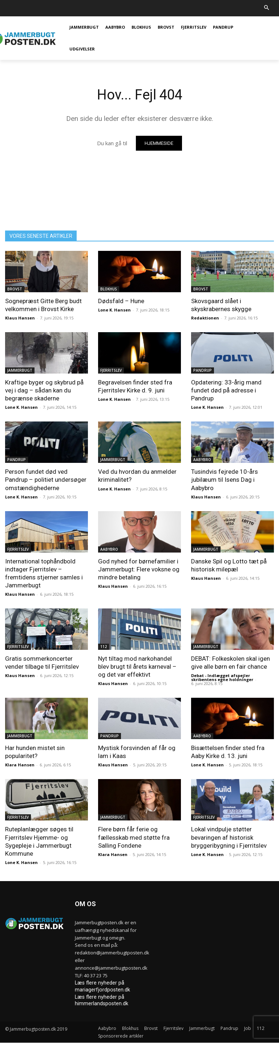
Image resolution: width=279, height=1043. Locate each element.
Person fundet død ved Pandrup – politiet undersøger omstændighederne (45, 479)
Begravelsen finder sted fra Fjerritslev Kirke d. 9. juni (135, 386)
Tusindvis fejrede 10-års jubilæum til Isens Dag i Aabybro (224, 479)
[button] (266, 8)
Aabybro (202, 459)
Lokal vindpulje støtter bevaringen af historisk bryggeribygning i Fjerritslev (229, 837)
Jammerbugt (19, 370)
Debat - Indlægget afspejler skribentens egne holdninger (222, 677)
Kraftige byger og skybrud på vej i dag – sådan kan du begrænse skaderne (44, 390)
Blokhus (108, 289)
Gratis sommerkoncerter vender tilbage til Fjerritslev (42, 662)
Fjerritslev (111, 370)
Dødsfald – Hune (121, 301)
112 (103, 646)
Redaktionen (205, 318)
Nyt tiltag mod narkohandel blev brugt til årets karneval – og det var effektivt (137, 666)
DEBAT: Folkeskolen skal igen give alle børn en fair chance (230, 662)
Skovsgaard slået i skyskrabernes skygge (221, 305)
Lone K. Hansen (114, 310)
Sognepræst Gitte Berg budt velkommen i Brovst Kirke (43, 305)
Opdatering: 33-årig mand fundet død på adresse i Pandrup (226, 390)
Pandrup (202, 370)
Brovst (14, 289)
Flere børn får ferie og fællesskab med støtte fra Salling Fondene (134, 837)
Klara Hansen (20, 764)
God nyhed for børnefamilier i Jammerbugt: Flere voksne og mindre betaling (138, 569)
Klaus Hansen (20, 318)
